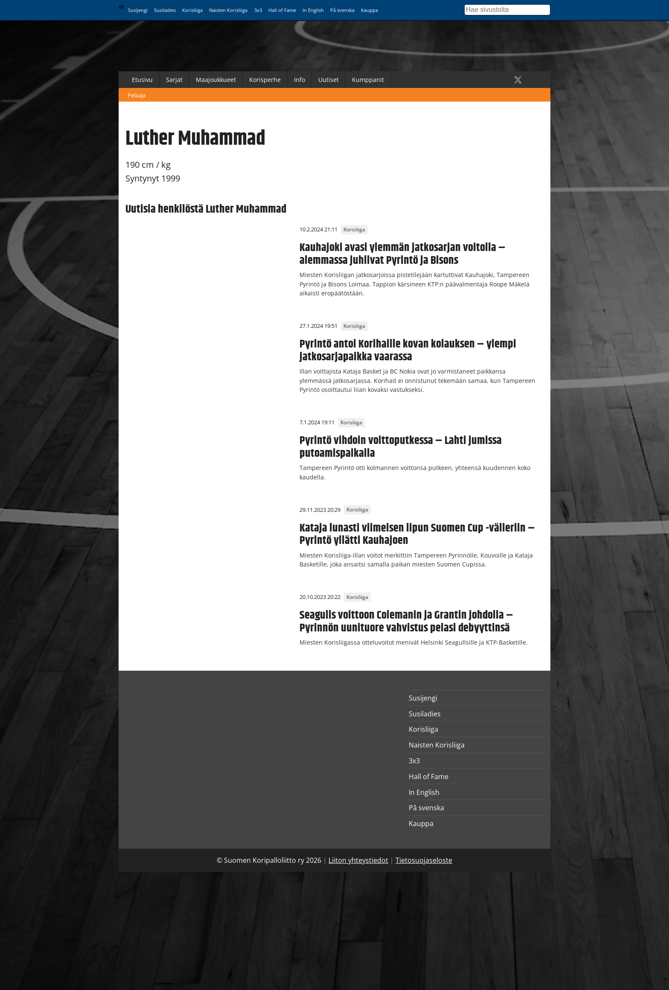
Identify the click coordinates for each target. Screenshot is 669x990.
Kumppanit (368, 80)
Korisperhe (265, 80)
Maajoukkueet (216, 80)
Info (299, 80)
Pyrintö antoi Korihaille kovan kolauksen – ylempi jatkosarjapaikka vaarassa (408, 350)
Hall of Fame (282, 10)
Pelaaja (136, 95)
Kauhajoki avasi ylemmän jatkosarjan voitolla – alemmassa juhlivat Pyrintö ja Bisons (403, 254)
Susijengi (138, 10)
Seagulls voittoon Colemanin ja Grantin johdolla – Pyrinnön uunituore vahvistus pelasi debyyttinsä (406, 621)
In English (313, 10)
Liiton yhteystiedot (358, 860)
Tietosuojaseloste (424, 860)
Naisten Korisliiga (228, 10)
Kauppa (369, 10)
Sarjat (174, 80)
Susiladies (165, 10)
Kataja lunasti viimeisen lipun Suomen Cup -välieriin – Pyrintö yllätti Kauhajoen (417, 534)
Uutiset (328, 80)
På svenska (342, 10)
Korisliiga (192, 10)
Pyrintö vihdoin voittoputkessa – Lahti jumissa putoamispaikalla (401, 447)
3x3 (258, 10)
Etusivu (142, 80)
